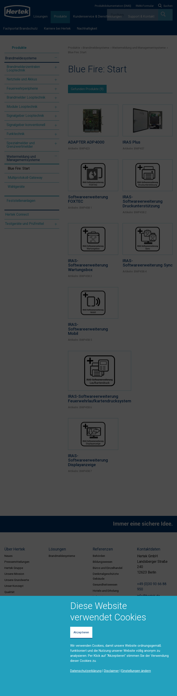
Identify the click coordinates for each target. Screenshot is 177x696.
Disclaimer (111, 671)
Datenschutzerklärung (86, 671)
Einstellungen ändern (136, 671)
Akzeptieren (81, 632)
